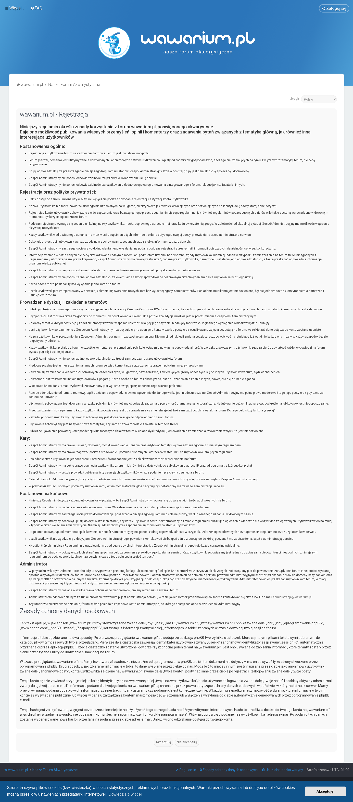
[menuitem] (36, 7)
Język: (295, 98)
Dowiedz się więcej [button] (125, 794)
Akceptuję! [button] (325, 791)
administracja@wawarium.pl (292, 596)
